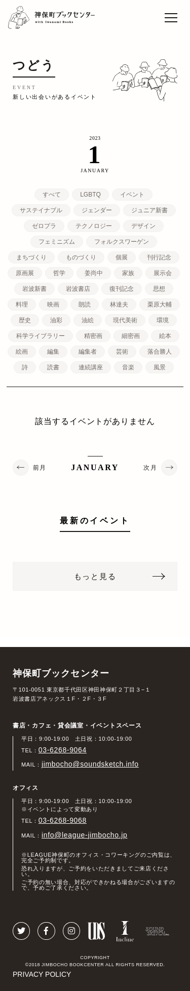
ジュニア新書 (149, 210)
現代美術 (125, 320)
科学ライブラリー (40, 335)
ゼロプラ (44, 226)
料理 (22, 304)
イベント (132, 194)
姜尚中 (94, 273)
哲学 (59, 273)
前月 (40, 468)
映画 (53, 304)
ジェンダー (97, 210)
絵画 (22, 351)
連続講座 (91, 367)
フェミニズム (57, 241)
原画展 (25, 273)
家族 (128, 273)
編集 (53, 351)
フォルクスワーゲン (121, 241)
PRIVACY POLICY (42, 974)
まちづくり (31, 257)
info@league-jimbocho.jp (84, 835)
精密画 (93, 335)
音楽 (128, 367)
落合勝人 (159, 351)
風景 (160, 367)
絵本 (165, 335)
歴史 (25, 320)
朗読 (85, 304)
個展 (122, 257)
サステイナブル (41, 210)
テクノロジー (93, 226)
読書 (53, 367)
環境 (163, 320)
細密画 (131, 335)
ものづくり (81, 257)
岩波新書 (34, 288)
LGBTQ (90, 194)
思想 (159, 288)
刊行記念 (159, 257)
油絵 (88, 320)
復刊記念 (121, 288)
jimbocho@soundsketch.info (90, 764)
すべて (52, 194)
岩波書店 (78, 288)
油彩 (56, 320)
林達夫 (119, 304)
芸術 (122, 351)
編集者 (88, 351)
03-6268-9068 (63, 820)
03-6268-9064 (63, 750)
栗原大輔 (159, 304)
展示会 (163, 273)
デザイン (143, 226)
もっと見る (95, 576)
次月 (150, 468)
